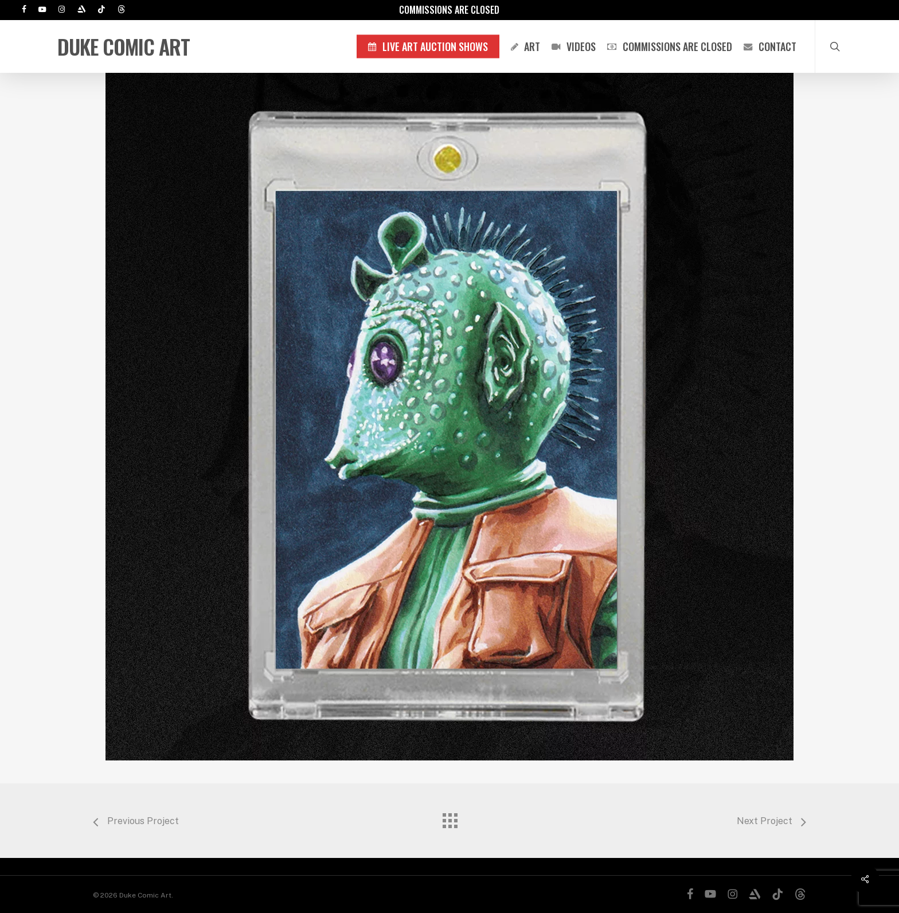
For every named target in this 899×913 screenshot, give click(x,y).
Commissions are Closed (449, 10)
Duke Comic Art (123, 46)
